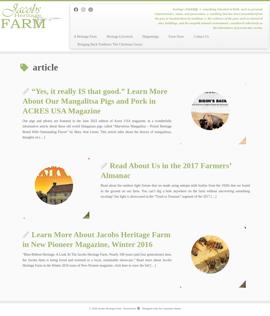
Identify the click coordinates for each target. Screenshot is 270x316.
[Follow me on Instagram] (84, 9)
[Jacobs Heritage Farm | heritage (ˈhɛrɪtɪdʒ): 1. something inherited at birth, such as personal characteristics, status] (31, 16)
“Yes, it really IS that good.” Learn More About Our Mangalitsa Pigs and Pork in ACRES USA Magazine (94, 101)
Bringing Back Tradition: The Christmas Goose (109, 44)
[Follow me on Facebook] (77, 9)
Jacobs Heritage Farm (109, 308)
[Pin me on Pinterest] (92, 9)
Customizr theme (171, 308)
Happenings (150, 36)
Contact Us (201, 36)
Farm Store (176, 36)
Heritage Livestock (120, 36)
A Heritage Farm (85, 36)
